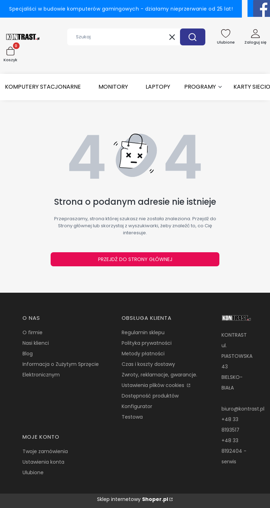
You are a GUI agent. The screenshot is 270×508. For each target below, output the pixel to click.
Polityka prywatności (147, 343)
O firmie (32, 332)
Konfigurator (137, 406)
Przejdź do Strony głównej (135, 259)
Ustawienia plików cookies (154, 385)
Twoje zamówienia (45, 451)
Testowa (132, 416)
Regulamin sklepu (143, 332)
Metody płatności (143, 353)
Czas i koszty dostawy (148, 364)
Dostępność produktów (150, 395)
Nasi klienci (35, 343)
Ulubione (33, 472)
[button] (192, 36)
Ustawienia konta (43, 461)
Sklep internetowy (132, 499)
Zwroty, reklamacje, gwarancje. (159, 374)
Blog (27, 353)
